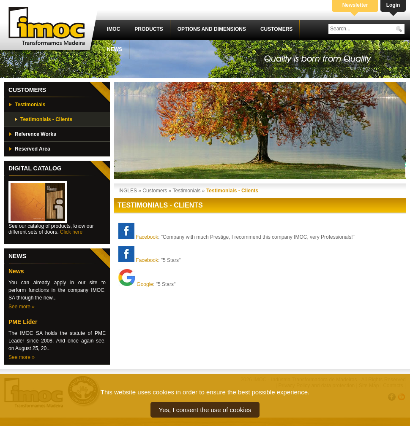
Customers (276, 29)
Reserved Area (32, 149)
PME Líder (22, 321)
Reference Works (35, 134)
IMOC (113, 29)
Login (393, 5)
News (114, 49)
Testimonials (30, 105)
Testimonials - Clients (46, 119)
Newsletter (355, 5)
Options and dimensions (212, 29)
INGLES (127, 191)
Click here (71, 232)
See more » (21, 307)
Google (145, 284)
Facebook (147, 237)
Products (148, 29)
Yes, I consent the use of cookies (205, 409)
